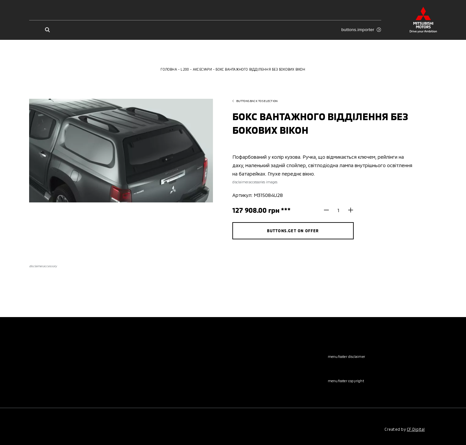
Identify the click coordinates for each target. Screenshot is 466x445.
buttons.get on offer (293, 230)
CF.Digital (416, 429)
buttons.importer (361, 29)
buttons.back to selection (255, 101)
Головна (169, 69)
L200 (185, 69)
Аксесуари (202, 69)
